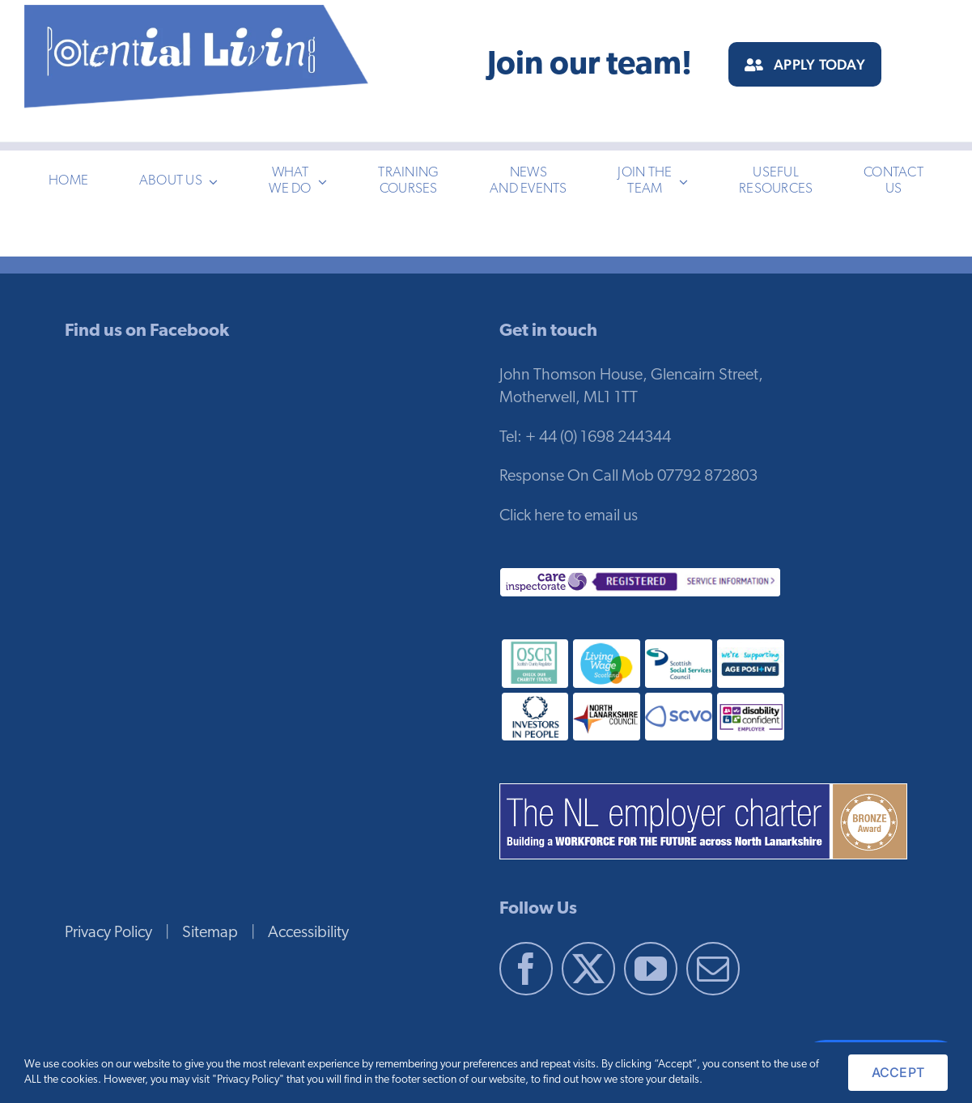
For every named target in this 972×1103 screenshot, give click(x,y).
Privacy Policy (108, 933)
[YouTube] (650, 968)
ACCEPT (898, 1072)
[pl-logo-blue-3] (197, 13)
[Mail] (713, 968)
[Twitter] (588, 968)
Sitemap (210, 933)
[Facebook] (526, 968)
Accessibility (308, 933)
